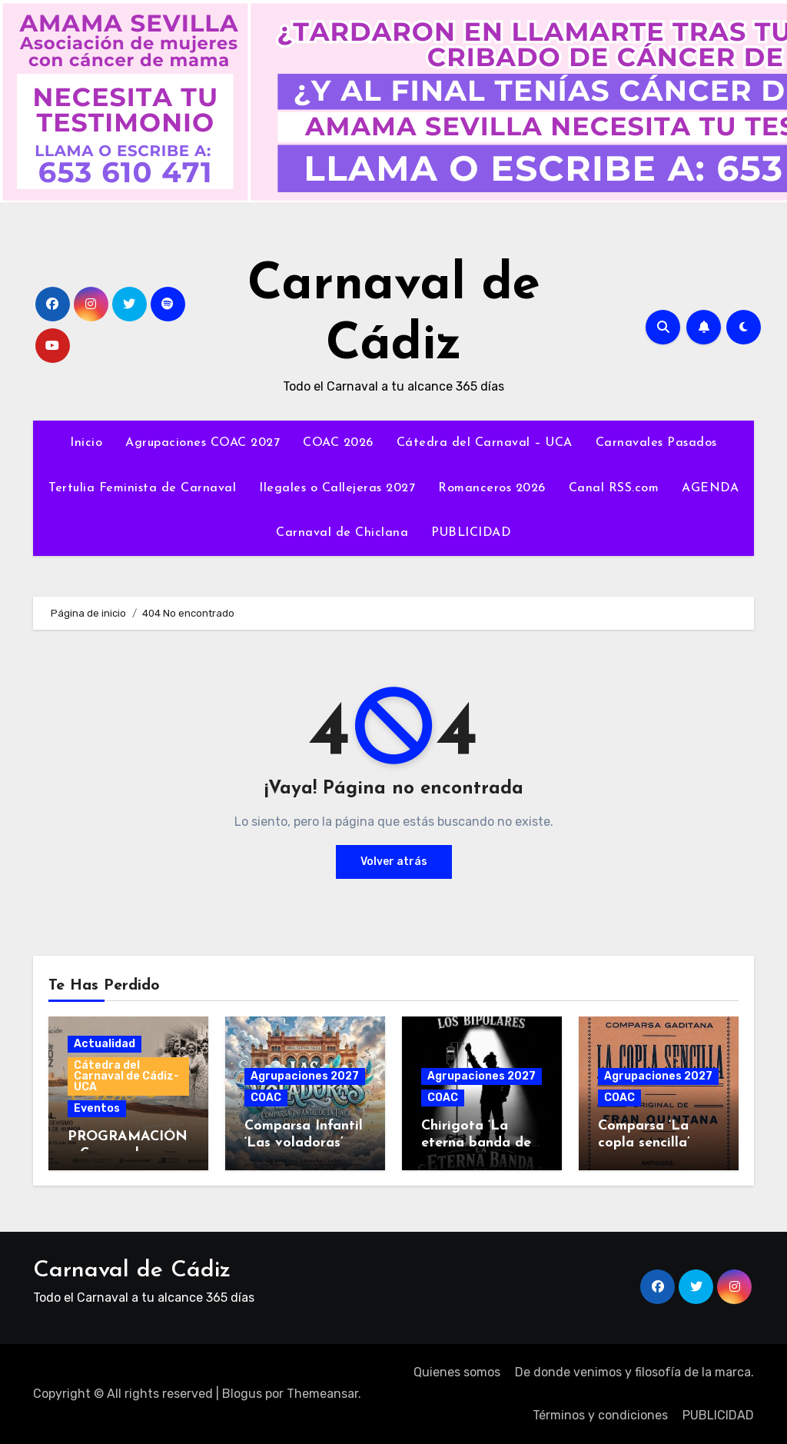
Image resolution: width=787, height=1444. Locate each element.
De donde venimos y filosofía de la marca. (634, 1372)
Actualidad (104, 1043)
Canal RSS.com (614, 488)
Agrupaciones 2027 (305, 1076)
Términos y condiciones (600, 1415)
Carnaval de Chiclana (342, 533)
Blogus (242, 1393)
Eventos (97, 1108)
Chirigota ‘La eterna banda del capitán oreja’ (478, 1142)
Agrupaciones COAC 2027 (202, 443)
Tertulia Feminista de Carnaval (142, 488)
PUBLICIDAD (471, 533)
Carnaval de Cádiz (132, 1271)
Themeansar (322, 1393)
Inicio (86, 443)
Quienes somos (456, 1372)
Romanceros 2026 (492, 488)
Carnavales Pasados (656, 443)
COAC (266, 1097)
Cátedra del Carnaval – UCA (485, 443)
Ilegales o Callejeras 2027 (337, 488)
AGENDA (710, 488)
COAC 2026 (338, 443)
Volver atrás (393, 861)
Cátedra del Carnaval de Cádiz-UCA (126, 1076)
